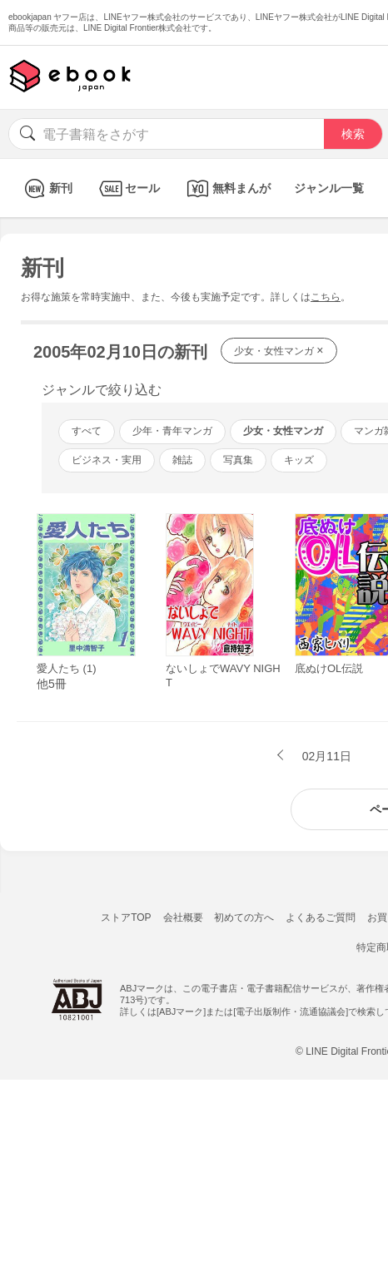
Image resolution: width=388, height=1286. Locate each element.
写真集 (238, 460)
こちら (326, 297)
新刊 (46, 188)
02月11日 (325, 756)
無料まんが (227, 188)
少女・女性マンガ (279, 350)
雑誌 (182, 460)
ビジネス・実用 (107, 460)
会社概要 (183, 917)
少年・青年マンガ (172, 431)
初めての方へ (244, 917)
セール (128, 188)
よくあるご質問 (321, 917)
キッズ (299, 460)
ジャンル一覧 (329, 188)
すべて (87, 431)
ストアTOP (126, 917)
